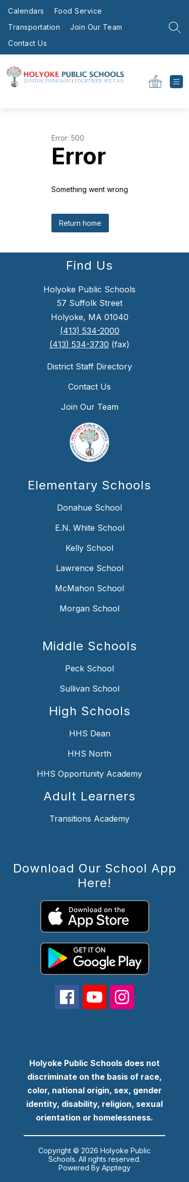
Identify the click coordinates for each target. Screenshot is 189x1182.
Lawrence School (89, 568)
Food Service (78, 11)
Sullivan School (89, 688)
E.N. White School (89, 528)
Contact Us (27, 43)
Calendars (26, 11)
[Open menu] (176, 81)
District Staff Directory (89, 366)
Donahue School (89, 508)
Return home (80, 223)
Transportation (34, 27)
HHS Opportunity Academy (89, 774)
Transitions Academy (89, 819)
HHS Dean (89, 733)
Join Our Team (96, 27)
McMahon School (89, 588)
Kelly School (89, 548)
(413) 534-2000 (89, 331)
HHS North (89, 754)
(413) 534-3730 (79, 344)
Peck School (89, 668)
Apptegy (116, 1167)
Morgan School (89, 608)
